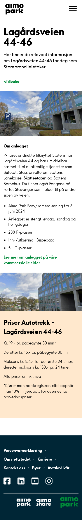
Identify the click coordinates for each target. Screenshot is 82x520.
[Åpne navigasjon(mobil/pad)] (73, 8)
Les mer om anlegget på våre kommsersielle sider (30, 259)
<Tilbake (11, 81)
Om (16, 459)
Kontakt (14, 467)
